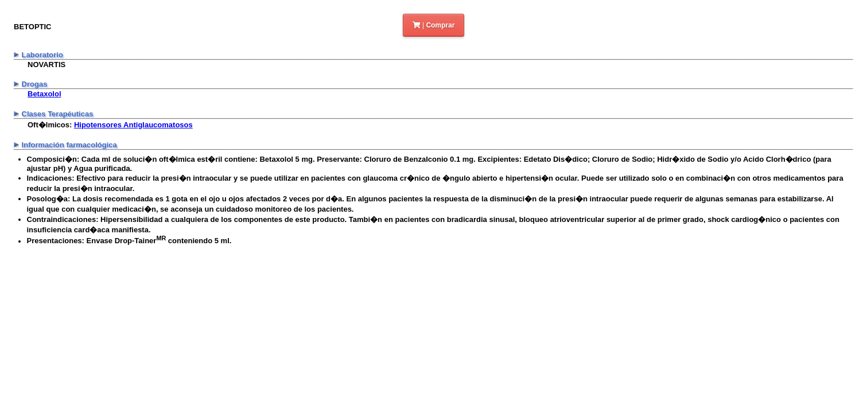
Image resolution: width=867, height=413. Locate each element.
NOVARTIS (46, 64)
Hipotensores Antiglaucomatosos (133, 124)
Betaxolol (44, 93)
